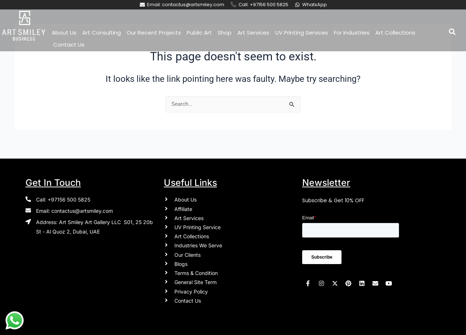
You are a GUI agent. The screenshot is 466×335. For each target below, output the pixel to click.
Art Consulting (101, 32)
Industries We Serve (198, 242)
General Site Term (195, 281)
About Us (64, 32)
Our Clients (187, 252)
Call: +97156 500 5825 (63, 194)
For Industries (352, 32)
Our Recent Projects (154, 32)
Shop (225, 32)
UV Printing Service (197, 223)
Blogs (180, 262)
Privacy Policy (191, 290)
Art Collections (395, 32)
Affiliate (183, 204)
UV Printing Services (301, 32)
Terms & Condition (196, 271)
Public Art (199, 32)
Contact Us (68, 44)
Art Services (253, 32)
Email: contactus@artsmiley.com (74, 206)
